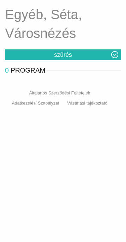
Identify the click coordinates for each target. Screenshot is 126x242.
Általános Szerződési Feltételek (59, 92)
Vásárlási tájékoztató (87, 103)
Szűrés (63, 54)
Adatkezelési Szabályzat (35, 103)
